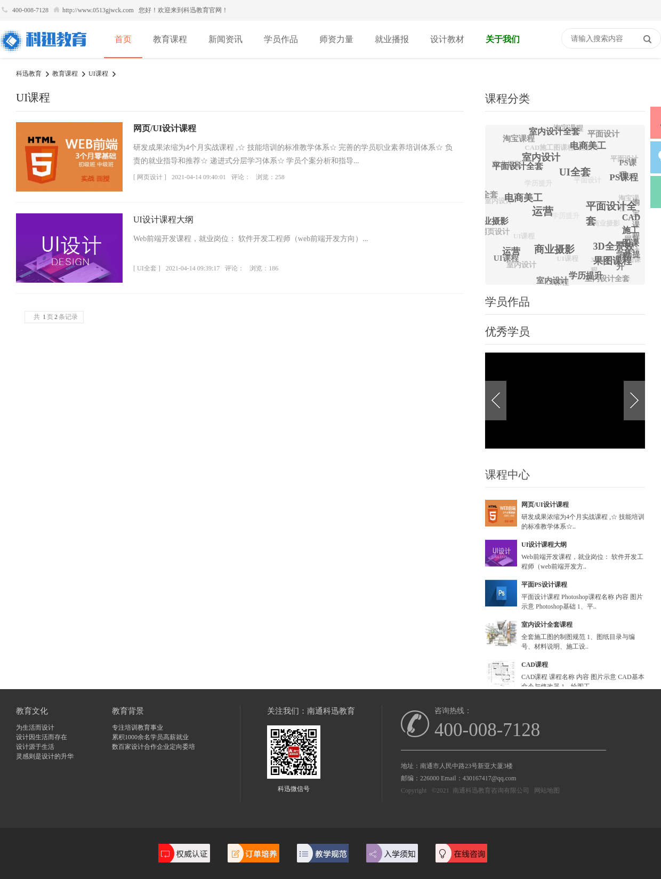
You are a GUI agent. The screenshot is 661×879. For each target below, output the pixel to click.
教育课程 (170, 39)
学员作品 (281, 39)
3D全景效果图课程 (611, 269)
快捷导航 (556, 39)
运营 (551, 202)
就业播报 (392, 39)
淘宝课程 (518, 138)
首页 (123, 39)
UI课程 (98, 73)
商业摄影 (562, 241)
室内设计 (519, 267)
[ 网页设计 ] (149, 177)
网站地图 (547, 790)
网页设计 (492, 233)
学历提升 (530, 191)
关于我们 (503, 39)
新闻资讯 (225, 39)
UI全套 (582, 164)
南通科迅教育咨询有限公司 (491, 790)
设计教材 (447, 39)
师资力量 (336, 39)
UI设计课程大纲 (163, 219)
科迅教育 (29, 73)
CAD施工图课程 (544, 153)
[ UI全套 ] (146, 268)
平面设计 (602, 134)
